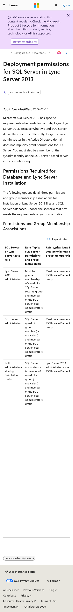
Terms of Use (48, 601)
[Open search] (56, 5)
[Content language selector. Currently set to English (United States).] (21, 571)
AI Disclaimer (11, 590)
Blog (51, 590)
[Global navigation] (4, 5)
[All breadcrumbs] (6, 53)
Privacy (25, 595)
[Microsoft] (36, 5)
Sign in (66, 5)
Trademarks (10, 606)
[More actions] (66, 53)
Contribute (9, 595)
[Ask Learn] (59, 53)
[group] (36, 391)
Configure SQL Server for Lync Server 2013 (30, 53)
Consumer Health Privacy (18, 601)
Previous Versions (33, 590)
